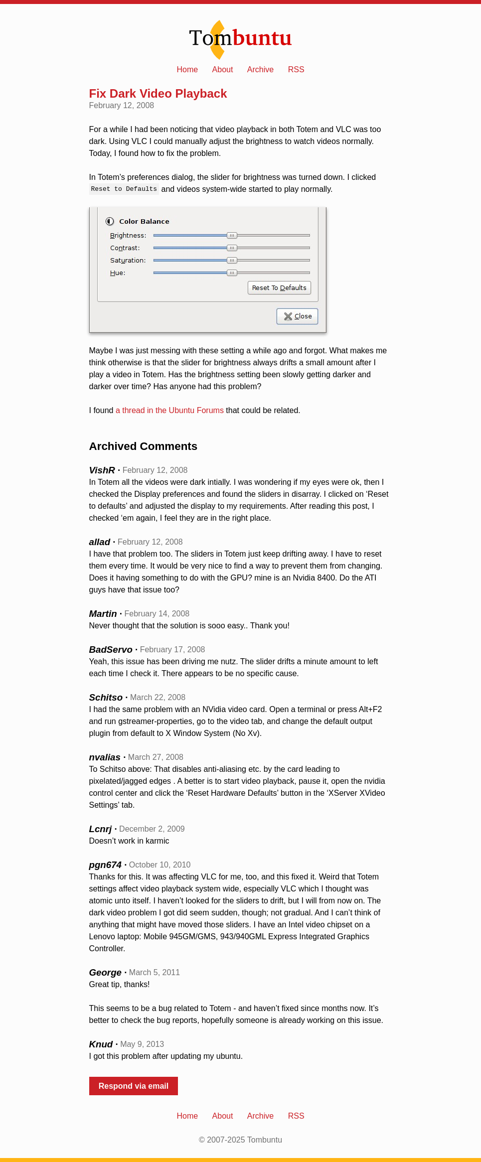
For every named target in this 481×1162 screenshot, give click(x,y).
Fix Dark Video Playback (158, 93)
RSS (296, 69)
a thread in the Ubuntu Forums (170, 410)
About (222, 69)
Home (187, 69)
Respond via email (134, 1086)
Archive (260, 69)
